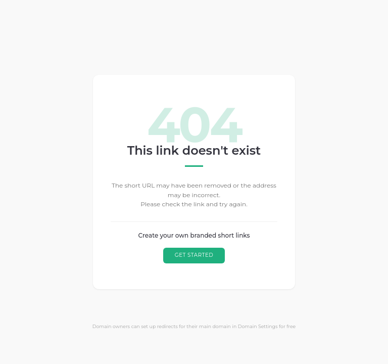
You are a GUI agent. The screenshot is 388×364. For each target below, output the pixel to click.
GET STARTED (194, 255)
